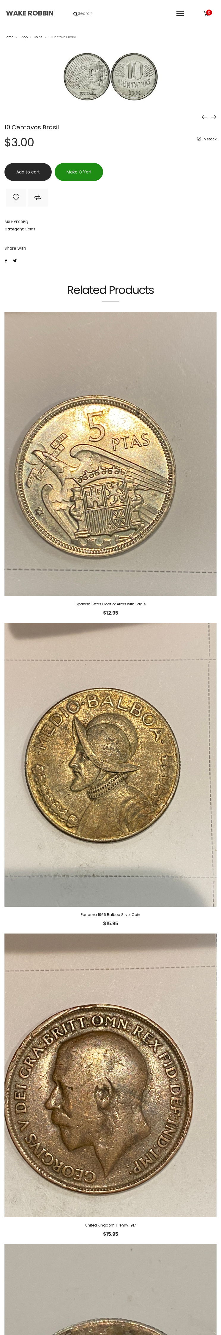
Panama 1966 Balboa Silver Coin (110, 914)
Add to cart (28, 172)
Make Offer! (79, 172)
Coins (38, 37)
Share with (15, 248)
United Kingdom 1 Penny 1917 (110, 1225)
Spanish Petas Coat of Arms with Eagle (110, 604)
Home (8, 37)
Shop (24, 37)
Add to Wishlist (16, 198)
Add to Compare (38, 198)
